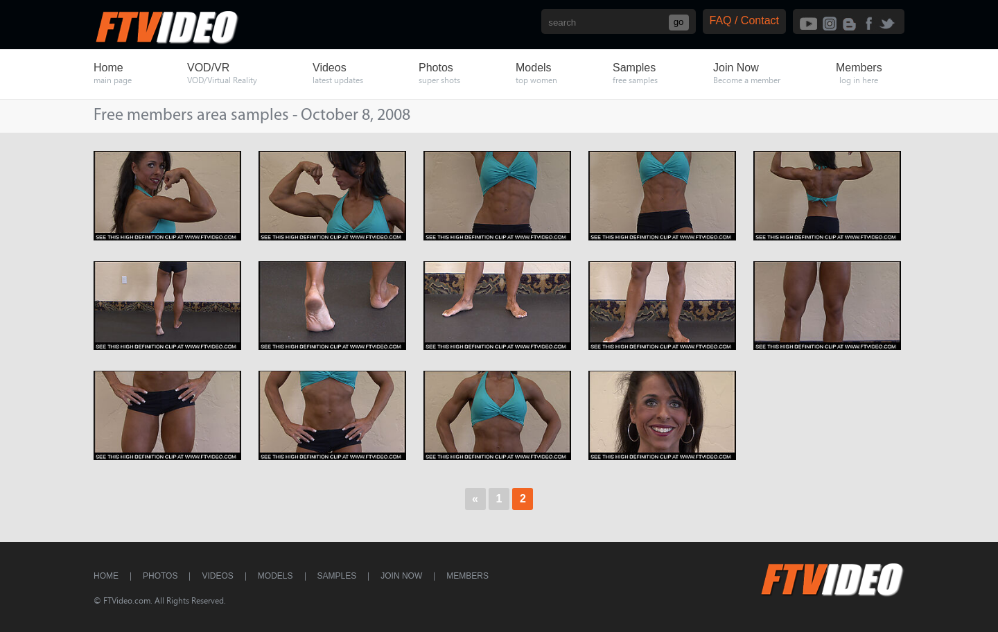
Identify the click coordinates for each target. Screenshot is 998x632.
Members (467, 576)
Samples (337, 576)
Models (275, 576)
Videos (217, 576)
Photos (160, 576)
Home (106, 576)
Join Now (401, 576)
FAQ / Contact (744, 20)
